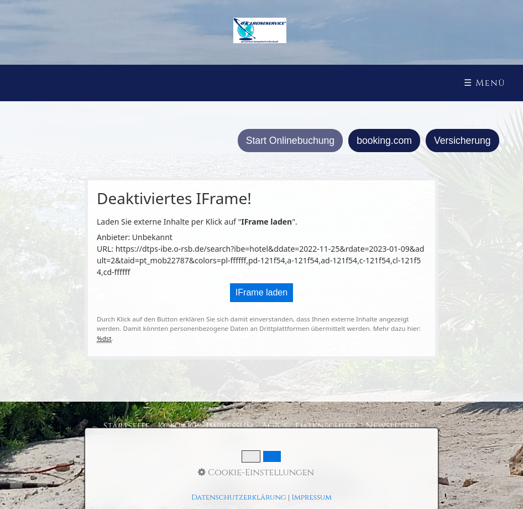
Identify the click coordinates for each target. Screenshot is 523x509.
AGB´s (274, 426)
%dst (104, 338)
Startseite (126, 426)
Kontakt (178, 426)
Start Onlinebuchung (290, 140)
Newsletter (392, 426)
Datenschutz (326, 426)
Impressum (230, 426)
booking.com (384, 140)
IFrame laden (261, 292)
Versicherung (462, 140)
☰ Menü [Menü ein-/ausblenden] (484, 83)
